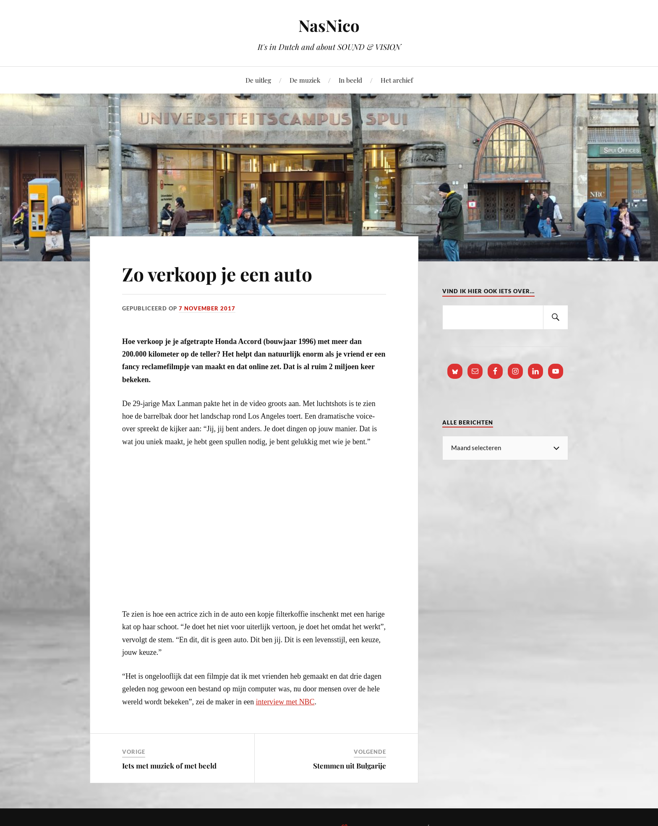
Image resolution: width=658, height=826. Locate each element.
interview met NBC (285, 702)
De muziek (305, 80)
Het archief (397, 80)
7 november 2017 (207, 308)
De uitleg (258, 80)
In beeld (350, 80)
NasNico (329, 25)
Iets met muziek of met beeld (169, 765)
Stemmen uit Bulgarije (349, 765)
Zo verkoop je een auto (217, 273)
